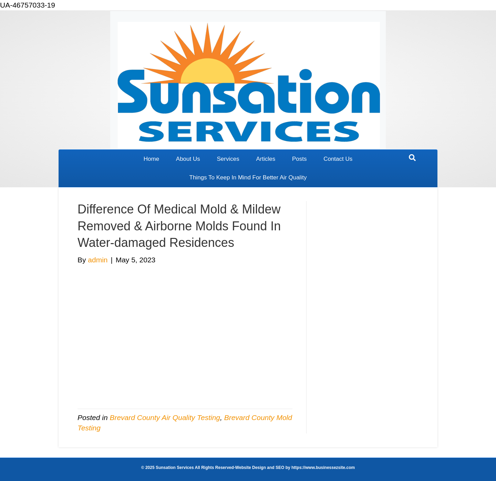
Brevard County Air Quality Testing (165, 417)
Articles (265, 159)
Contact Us (337, 159)
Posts (299, 159)
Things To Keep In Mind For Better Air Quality (248, 177)
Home (151, 159)
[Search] (412, 157)
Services (228, 159)
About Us (188, 159)
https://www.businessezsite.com (322, 467)
